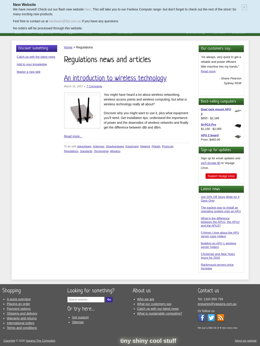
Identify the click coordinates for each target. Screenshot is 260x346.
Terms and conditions (22, 328)
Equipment (132, 146)
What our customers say (154, 304)
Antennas (98, 146)
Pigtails (156, 146)
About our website (246, 340)
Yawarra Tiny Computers (40, 340)
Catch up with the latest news (36, 56)
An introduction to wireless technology (115, 78)
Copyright (9, 340)
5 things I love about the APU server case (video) (220, 234)
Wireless (115, 151)
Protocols (167, 146)
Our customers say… (216, 48)
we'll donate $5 (211, 163)
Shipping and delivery (22, 313)
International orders (20, 323)
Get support (80, 317)
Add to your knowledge (32, 64)
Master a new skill (28, 71)
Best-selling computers (218, 101)
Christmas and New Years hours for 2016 (218, 255)
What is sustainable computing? (159, 313)
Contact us (208, 291)
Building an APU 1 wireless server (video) (218, 245)
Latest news (210, 189)
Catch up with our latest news (158, 309)
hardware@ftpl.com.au (65, 21)
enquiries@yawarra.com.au (217, 304)
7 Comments (94, 86)
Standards (86, 151)
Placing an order (18, 304)
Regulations (71, 151)
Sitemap (78, 322)
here (88, 9)
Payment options (19, 309)
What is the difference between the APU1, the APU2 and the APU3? (220, 222)
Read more (208, 71)
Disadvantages (115, 146)
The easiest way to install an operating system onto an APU (221, 209)
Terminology (101, 151)
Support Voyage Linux (221, 176)
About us (142, 291)
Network (145, 146)
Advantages (84, 146)
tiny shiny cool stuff (148, 340)
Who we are (145, 299)
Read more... (73, 136)
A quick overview (19, 299)
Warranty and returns (22, 318)
